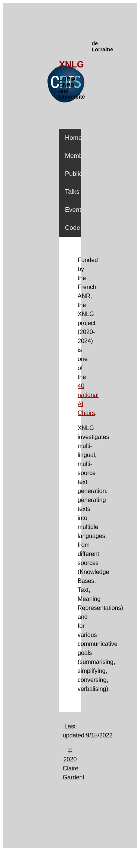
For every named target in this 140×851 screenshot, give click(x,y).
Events (74, 209)
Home (73, 137)
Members (78, 155)
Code (72, 227)
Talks (72, 191)
